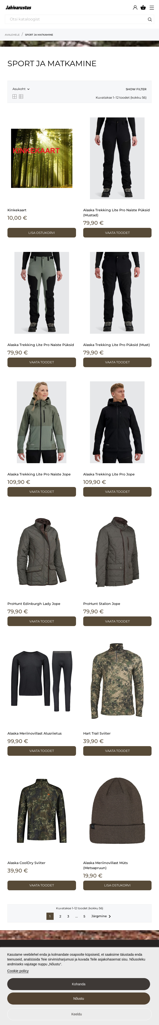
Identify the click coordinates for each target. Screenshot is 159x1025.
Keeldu (76, 1014)
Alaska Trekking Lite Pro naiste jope (39, 474)
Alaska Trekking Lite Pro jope (109, 474)
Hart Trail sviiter (97, 733)
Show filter (136, 89)
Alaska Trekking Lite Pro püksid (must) (116, 345)
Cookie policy (18, 971)
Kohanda (78, 984)
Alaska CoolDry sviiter (26, 863)
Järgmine (102, 916)
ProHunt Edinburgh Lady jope (33, 604)
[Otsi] (79, 19)
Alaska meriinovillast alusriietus (34, 733)
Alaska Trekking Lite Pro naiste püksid (40, 345)
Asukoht (22, 89)
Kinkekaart (16, 210)
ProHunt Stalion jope (101, 604)
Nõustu (78, 998)
